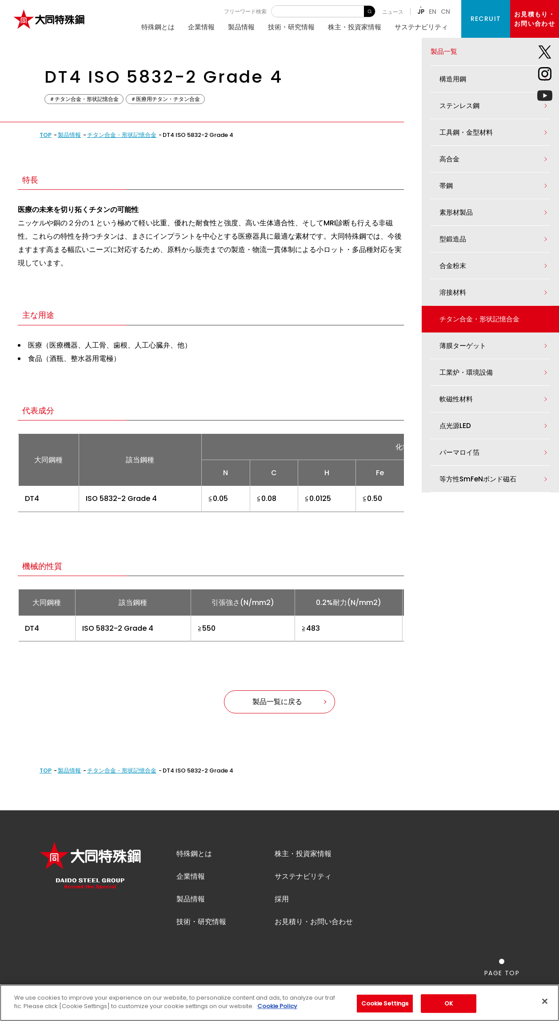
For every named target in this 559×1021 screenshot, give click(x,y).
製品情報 (241, 27)
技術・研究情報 (291, 27)
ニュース (392, 12)
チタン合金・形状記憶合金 (121, 135)
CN (445, 11)
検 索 (369, 11)
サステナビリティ (421, 27)
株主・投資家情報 (354, 27)
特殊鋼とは (158, 27)
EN (432, 11)
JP (420, 11)
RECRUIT (486, 18)
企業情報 (201, 27)
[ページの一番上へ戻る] (501, 967)
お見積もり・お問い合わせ (534, 19)
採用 (282, 899)
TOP (46, 135)
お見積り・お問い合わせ (314, 922)
